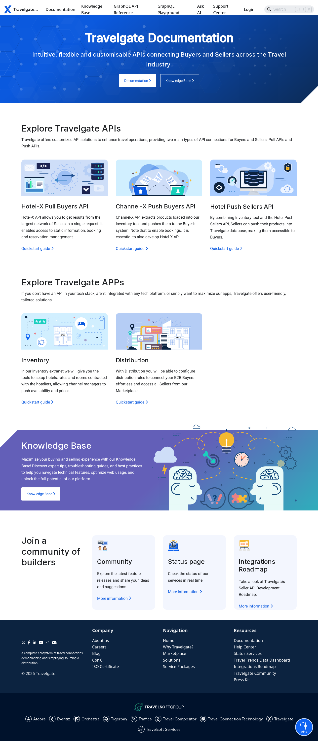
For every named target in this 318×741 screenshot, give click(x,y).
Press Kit (242, 679)
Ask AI (200, 9)
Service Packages (179, 666)
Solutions (171, 660)
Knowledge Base (91, 9)
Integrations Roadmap (255, 666)
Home (168, 640)
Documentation (60, 9)
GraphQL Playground (168, 9)
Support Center (220, 9)
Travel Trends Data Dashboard (262, 660)
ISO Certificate (105, 666)
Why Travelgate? (178, 647)
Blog (96, 653)
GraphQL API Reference (126, 9)
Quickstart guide (37, 248)
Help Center (245, 647)
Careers (99, 647)
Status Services (248, 653)
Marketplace (174, 653)
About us (100, 640)
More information (114, 598)
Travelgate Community (255, 673)
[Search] (289, 9)
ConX (97, 660)
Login (249, 9)
